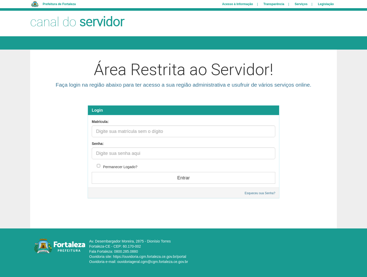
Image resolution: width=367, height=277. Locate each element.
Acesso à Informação (237, 4)
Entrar (183, 177)
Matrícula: (100, 122)
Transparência (273, 4)
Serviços (301, 4)
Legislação (326, 4)
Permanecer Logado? (117, 166)
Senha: (98, 144)
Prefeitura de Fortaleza (59, 4)
